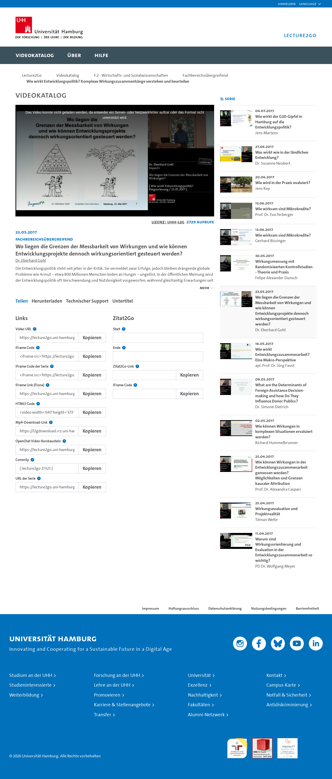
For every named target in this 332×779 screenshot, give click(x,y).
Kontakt (274, 675)
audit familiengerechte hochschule (237, 747)
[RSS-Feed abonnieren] (222, 99)
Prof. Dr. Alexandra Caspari (278, 489)
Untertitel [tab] (122, 301)
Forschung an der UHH (117, 675)
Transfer (102, 715)
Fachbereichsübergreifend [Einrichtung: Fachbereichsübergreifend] (44, 239)
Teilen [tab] (21, 301)
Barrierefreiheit (307, 608)
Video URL (25, 329)
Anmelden (287, 3)
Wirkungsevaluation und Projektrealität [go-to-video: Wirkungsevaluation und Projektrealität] (276, 511)
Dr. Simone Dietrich (271, 406)
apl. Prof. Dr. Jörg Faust (275, 365)
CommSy (24, 459)
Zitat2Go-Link (126, 366)
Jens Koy (262, 188)
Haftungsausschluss (183, 608)
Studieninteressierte (30, 685)
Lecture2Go (32, 75)
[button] (307, 4)
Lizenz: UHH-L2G (168, 222)
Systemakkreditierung (313, 741)
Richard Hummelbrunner (276, 442)
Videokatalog (67, 75)
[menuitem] (35, 55)
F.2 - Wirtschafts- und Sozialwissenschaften (131, 75)
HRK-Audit (286, 741)
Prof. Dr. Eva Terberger (274, 214)
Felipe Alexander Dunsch (276, 277)
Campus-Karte (281, 685)
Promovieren (107, 695)
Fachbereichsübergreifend (205, 75)
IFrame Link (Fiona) (32, 385)
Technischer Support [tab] (87, 301)
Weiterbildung (24, 695)
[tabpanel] (114, 402)
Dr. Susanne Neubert (272, 163)
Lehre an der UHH (112, 685)
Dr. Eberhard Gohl (30, 260)
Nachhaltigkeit (203, 695)
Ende (119, 347)
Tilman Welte (266, 519)
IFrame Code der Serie (34, 366)
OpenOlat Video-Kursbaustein (40, 441)
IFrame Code (27, 347)
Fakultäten (199, 705)
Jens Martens (266, 132)
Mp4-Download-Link (34, 422)
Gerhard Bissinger (270, 240)
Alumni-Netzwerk (206, 715)
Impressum (150, 608)
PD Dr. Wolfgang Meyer (275, 566)
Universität (199, 675)
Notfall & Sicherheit (286, 695)
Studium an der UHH (30, 675)
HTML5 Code (27, 403)
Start (119, 329)
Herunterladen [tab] (47, 301)
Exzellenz (198, 685)
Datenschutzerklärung (225, 608)
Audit (257, 741)
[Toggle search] (308, 55)
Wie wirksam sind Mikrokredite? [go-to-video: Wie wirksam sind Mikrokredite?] (283, 208)
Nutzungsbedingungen (268, 608)
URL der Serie (28, 478)
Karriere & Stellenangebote (122, 705)
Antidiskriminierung (287, 705)
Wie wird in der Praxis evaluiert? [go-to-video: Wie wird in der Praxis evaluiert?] (282, 182)
